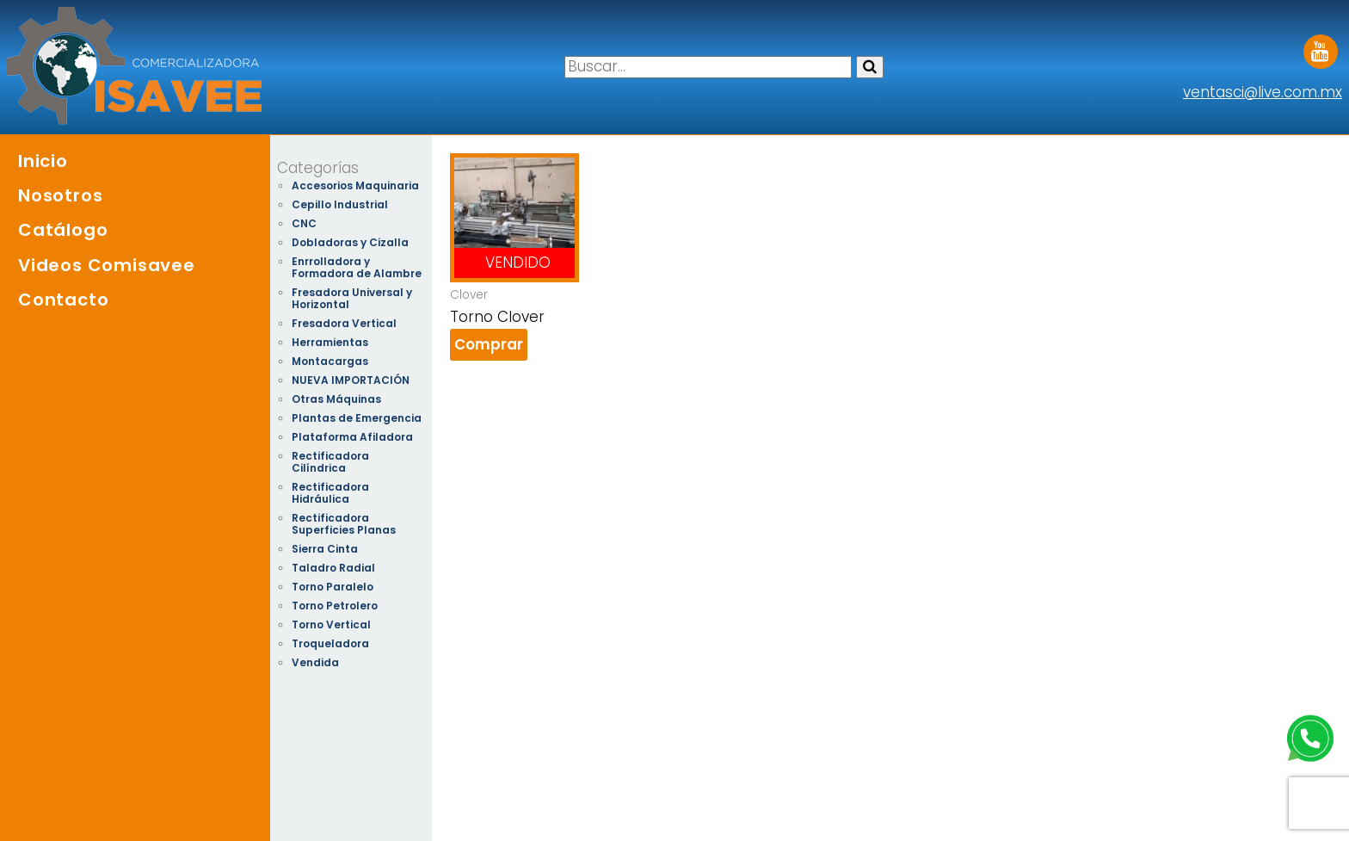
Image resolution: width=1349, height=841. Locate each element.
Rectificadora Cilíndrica (330, 461)
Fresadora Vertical (344, 323)
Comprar (488, 344)
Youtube (1320, 45)
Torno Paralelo (332, 586)
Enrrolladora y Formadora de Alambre (357, 267)
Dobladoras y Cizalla (350, 242)
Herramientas (330, 342)
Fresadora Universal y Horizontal (352, 298)
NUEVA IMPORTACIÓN (351, 380)
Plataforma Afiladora (352, 437)
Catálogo (63, 230)
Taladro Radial (333, 567)
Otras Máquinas (336, 399)
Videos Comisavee (106, 265)
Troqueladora (330, 643)
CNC (304, 223)
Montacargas (330, 361)
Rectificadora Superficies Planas (344, 523)
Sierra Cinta (325, 548)
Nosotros (60, 195)
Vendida (315, 662)
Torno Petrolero (335, 605)
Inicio (43, 161)
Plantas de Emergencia (357, 418)
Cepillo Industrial (340, 204)
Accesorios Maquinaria (355, 185)
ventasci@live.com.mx (1262, 92)
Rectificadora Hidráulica (330, 492)
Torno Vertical (331, 624)
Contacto (63, 300)
